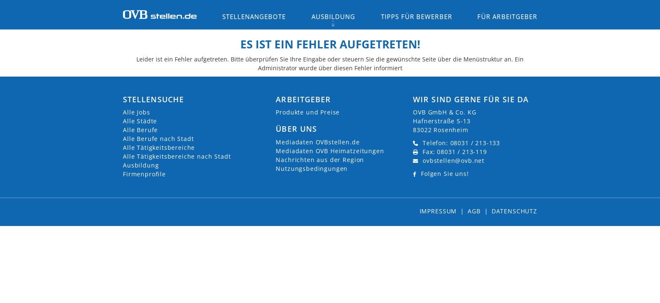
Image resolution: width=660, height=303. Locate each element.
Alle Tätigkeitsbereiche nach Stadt (177, 156)
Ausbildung (141, 165)
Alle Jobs (136, 112)
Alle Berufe (140, 130)
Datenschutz (514, 211)
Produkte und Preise (308, 112)
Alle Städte (140, 121)
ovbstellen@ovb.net (453, 161)
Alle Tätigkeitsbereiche (159, 148)
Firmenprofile (144, 174)
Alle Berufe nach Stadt (158, 139)
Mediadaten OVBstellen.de (317, 142)
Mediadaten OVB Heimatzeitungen (330, 151)
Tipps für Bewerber (416, 16)
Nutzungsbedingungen (312, 169)
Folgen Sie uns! (445, 174)
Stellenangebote (254, 16)
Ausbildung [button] (333, 16)
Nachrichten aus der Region (320, 160)
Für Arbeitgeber (507, 16)
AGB (474, 211)
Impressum (438, 211)
